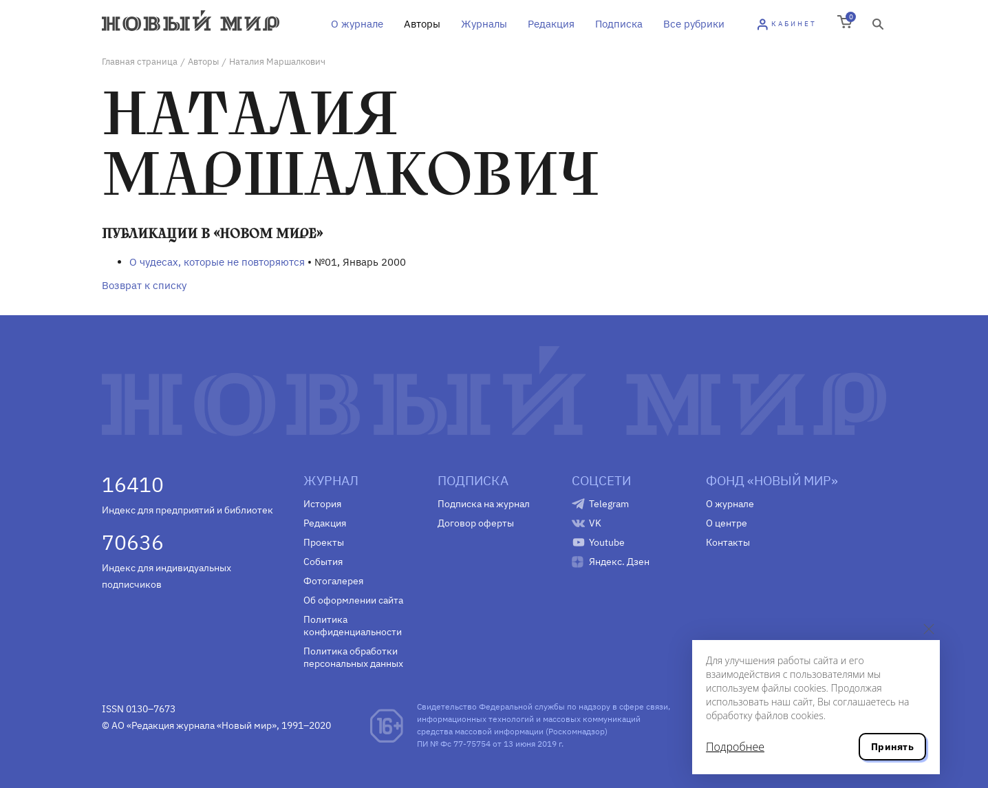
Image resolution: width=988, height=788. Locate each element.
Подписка (619, 23)
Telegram (609, 504)
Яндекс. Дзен (619, 561)
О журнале (357, 23)
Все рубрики (693, 23)
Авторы (422, 23)
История (322, 504)
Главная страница (140, 61)
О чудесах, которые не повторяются (217, 261)
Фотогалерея (333, 581)
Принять (892, 747)
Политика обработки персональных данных (353, 657)
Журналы (484, 23)
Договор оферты (476, 523)
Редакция (551, 23)
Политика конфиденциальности (352, 625)
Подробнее (735, 747)
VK (595, 523)
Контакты (728, 542)
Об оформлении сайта (353, 600)
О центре (726, 523)
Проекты (323, 542)
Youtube (607, 542)
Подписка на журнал (484, 504)
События (323, 561)
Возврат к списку (144, 285)
